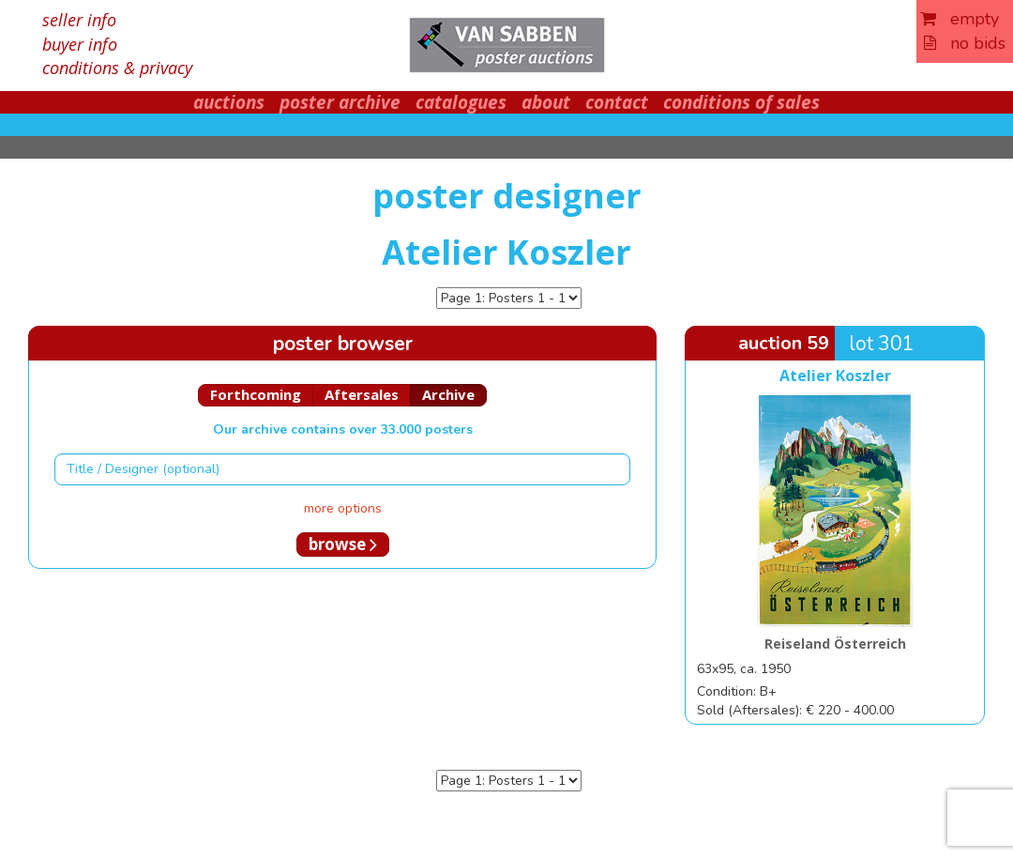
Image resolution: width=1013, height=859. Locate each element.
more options (343, 508)
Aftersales (362, 394)
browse (343, 544)
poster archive (340, 102)
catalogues (461, 102)
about (546, 102)
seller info (79, 19)
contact (616, 102)
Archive (448, 394)
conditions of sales (741, 102)
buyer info (79, 44)
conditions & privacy (117, 67)
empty (959, 19)
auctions (229, 102)
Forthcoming (255, 394)
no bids (964, 43)
